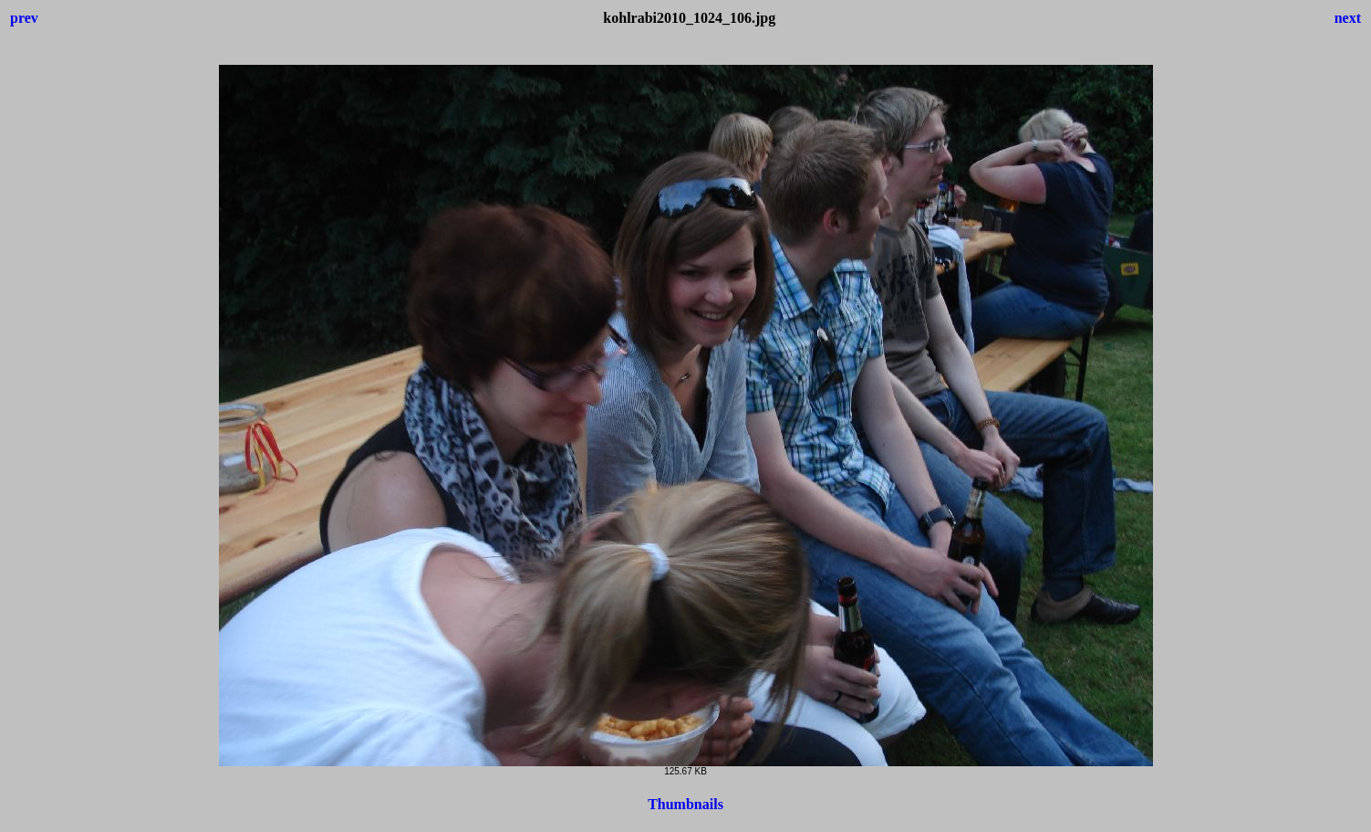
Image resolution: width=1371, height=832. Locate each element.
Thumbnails (685, 804)
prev (24, 18)
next (1348, 18)
